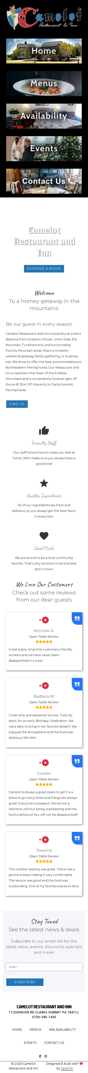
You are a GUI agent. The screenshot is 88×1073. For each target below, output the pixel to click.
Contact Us (55, 1042)
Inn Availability (63, 1029)
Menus (37, 1029)
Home (18, 1029)
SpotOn (67, 1068)
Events (31, 1042)
